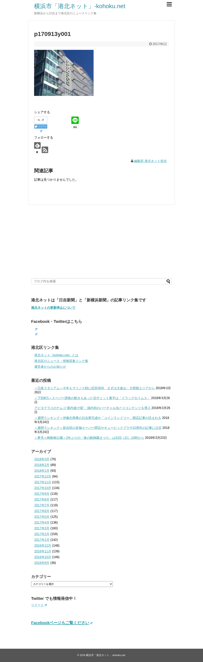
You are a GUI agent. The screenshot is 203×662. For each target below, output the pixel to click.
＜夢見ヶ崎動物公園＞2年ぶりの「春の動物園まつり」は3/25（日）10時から (89, 437)
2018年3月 (42, 459)
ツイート (39, 605)
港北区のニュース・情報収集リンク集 (61, 361)
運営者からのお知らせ (50, 366)
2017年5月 (42, 516)
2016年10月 (42, 557)
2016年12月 (42, 545)
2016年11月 (42, 551)
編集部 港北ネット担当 (150, 161)
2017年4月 (42, 522)
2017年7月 (42, 505)
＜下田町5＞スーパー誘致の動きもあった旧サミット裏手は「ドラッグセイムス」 (92, 398)
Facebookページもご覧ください (61, 623)
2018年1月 (42, 470)
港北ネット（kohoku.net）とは (56, 355)
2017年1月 (42, 539)
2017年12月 (42, 476)
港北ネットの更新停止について (53, 307)
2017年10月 (42, 488)
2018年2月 (42, 465)
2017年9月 (42, 493)
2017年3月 (42, 528)
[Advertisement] (101, 241)
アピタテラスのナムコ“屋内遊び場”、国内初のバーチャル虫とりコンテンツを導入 (92, 408)
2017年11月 (42, 482)
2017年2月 (42, 534)
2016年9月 (42, 563)
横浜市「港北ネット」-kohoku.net (79, 6)
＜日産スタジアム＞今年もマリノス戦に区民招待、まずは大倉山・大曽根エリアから (94, 388)
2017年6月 (42, 511)
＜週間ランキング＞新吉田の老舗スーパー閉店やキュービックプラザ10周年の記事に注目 (98, 427)
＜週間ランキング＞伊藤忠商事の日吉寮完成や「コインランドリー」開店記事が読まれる (97, 418)
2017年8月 (42, 499)
